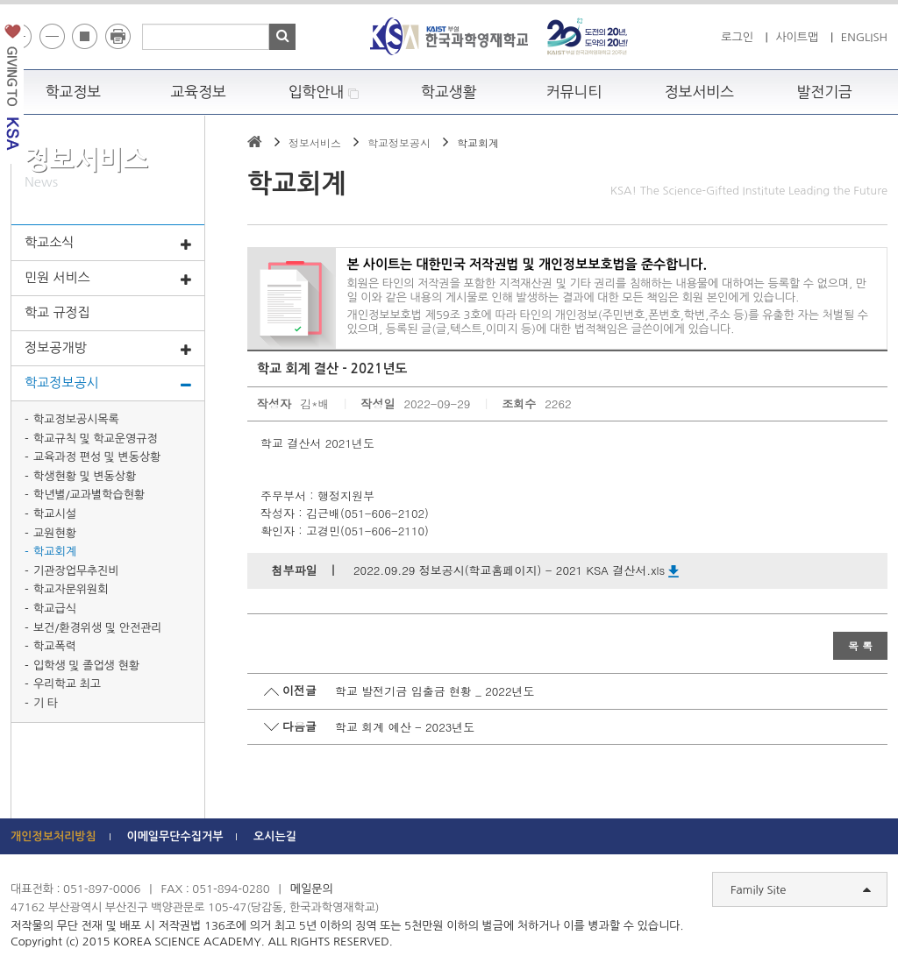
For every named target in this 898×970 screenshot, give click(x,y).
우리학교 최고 (67, 684)
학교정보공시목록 (76, 419)
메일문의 (311, 889)
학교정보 (74, 92)
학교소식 (108, 243)
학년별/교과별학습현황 (89, 494)
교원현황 (54, 533)
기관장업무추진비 (76, 571)
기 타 (45, 703)
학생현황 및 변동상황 (84, 476)
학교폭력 (54, 646)
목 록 (860, 645)
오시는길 (274, 836)
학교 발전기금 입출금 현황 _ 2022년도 (435, 691)
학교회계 (54, 551)
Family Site (801, 890)
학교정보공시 (108, 384)
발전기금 (824, 92)
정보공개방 (108, 349)
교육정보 (198, 92)
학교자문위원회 (71, 589)
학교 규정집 (57, 312)
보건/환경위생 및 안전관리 (97, 628)
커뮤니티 (574, 92)
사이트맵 (796, 37)
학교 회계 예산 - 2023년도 (404, 727)
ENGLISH (864, 37)
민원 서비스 (108, 279)
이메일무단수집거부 (174, 836)
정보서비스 (699, 92)
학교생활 (449, 92)
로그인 (737, 37)
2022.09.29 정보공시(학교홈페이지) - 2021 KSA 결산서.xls (516, 570)
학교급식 (54, 608)
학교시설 (54, 514)
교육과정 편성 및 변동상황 (96, 457)
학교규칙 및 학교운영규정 (95, 438)
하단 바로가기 (0, 0)
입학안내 (324, 92)
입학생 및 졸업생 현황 (86, 665)
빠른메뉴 (886, 248)
